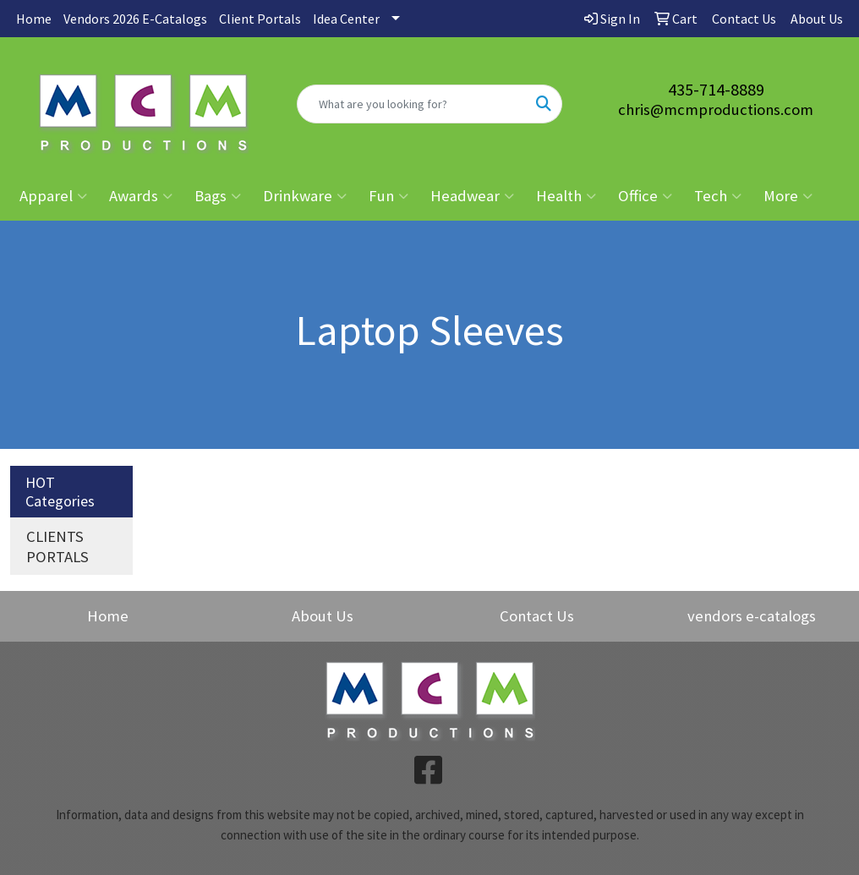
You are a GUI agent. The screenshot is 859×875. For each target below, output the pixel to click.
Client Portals (260, 18)
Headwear (472, 196)
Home (34, 18)
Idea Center (346, 18)
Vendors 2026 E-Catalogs (135, 18)
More (787, 196)
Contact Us (537, 616)
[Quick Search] (412, 104)
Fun (388, 196)
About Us (322, 616)
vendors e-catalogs (751, 616)
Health (566, 196)
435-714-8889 (716, 89)
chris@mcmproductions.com (715, 109)
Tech (717, 196)
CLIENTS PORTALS (57, 546)
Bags (217, 196)
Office (645, 196)
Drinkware (305, 196)
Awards (140, 196)
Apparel (53, 196)
